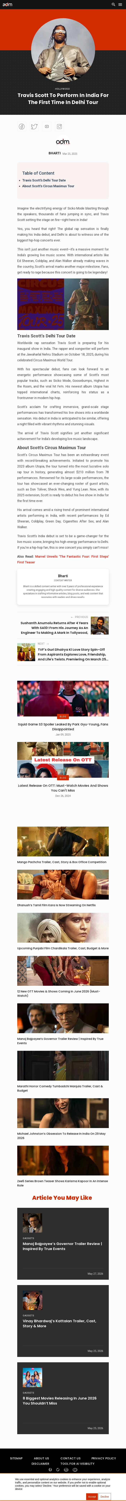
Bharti (55, 153)
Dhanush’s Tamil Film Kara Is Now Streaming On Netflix (56, 916)
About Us (41, 1469)
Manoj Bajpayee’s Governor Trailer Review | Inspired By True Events (60, 1052)
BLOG (63, 722)
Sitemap (16, 1469)
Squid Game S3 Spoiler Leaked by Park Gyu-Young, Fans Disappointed (63, 732)
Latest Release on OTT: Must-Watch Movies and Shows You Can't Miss (63, 799)
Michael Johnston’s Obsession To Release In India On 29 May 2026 (61, 1147)
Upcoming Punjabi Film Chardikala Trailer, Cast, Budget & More (63, 959)
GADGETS (28, 1252)
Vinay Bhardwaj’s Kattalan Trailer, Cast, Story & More (59, 1337)
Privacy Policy (104, 1469)
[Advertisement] (13, 74)
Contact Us (70, 1469)
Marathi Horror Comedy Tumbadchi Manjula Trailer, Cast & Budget (60, 1099)
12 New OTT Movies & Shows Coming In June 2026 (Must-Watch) (58, 1004)
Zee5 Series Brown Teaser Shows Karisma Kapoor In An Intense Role (62, 1194)
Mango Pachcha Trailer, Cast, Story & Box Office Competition (61, 873)
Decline (105, 1496)
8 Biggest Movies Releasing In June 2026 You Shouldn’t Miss (60, 1414)
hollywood (62, 89)
